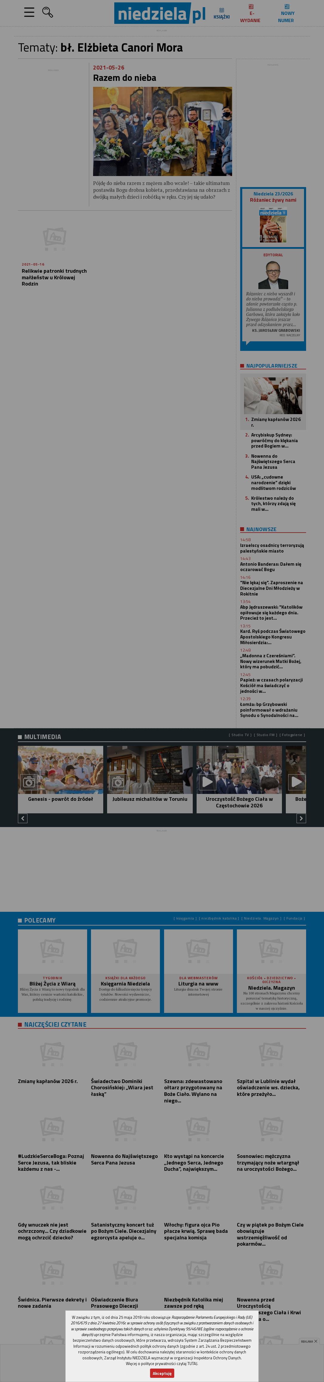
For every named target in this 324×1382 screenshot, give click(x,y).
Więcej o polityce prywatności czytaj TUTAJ (161, 1363)
